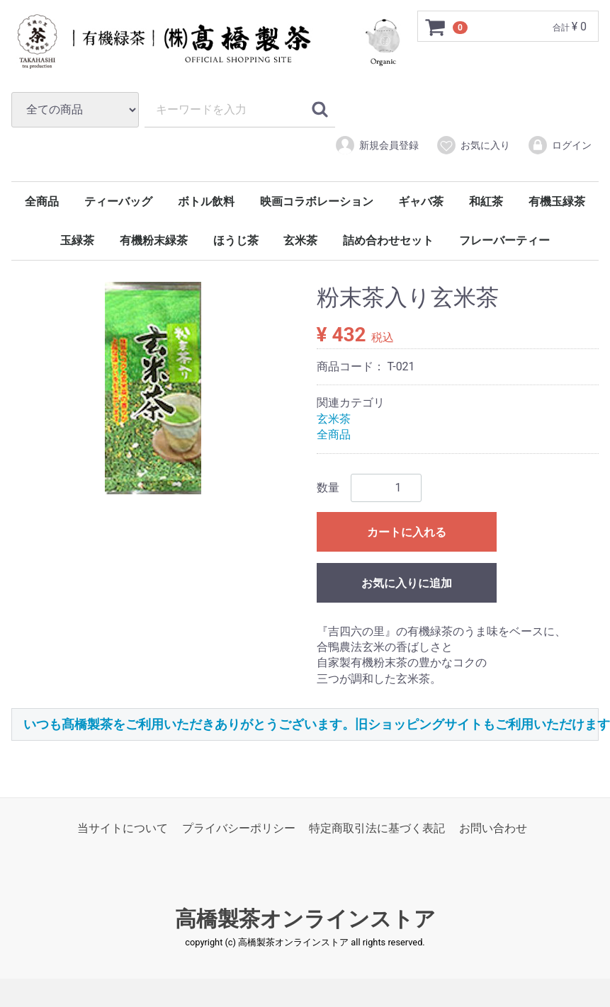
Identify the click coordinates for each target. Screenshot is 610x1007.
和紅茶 (486, 201)
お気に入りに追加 (406, 583)
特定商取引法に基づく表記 (377, 828)
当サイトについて (122, 828)
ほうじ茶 (236, 240)
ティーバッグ (118, 201)
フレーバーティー (504, 240)
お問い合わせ (493, 828)
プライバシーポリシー (238, 828)
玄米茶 (300, 240)
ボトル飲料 (206, 201)
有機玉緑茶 (557, 201)
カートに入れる (406, 532)
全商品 (42, 201)
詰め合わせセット (388, 240)
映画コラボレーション (316, 201)
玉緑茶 (77, 240)
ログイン (559, 145)
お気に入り (473, 145)
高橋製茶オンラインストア (305, 919)
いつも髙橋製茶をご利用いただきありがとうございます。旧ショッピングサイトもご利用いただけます (316, 724)
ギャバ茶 (421, 201)
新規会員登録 (376, 145)
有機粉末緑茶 (154, 240)
